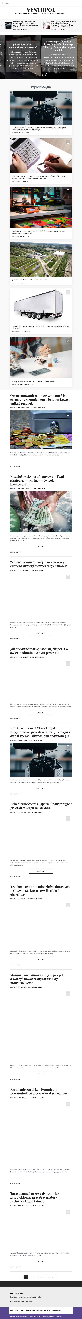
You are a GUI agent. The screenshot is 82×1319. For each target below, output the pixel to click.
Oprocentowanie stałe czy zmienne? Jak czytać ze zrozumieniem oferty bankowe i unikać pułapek (39, 399)
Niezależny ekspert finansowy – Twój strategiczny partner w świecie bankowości (37, 480)
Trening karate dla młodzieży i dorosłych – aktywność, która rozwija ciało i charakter (40, 890)
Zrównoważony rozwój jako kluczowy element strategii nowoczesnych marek (38, 564)
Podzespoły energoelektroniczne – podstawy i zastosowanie (33, 381)
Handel (23, 1310)
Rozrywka (40, 1310)
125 (42, 1277)
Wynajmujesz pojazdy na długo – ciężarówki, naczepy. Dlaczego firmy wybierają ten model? (59, 46)
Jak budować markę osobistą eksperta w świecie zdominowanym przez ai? (39, 651)
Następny (52, 1277)
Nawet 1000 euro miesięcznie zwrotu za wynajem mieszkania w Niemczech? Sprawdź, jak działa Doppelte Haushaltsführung (63, 24)
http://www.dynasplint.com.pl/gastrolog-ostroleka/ (25, 1297)
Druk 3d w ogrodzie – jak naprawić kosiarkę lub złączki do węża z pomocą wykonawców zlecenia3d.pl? (38, 232)
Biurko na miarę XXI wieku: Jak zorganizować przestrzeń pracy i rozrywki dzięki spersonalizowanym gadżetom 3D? (25, 24)
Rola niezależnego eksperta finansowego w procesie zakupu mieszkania (41, 806)
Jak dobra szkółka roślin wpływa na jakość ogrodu (30, 280)
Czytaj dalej (41, 461)
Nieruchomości (30, 1310)
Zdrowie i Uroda (56, 1310)
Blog (18, 466)
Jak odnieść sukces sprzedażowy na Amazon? (23, 46)
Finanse (17, 1310)
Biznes (19, 794)
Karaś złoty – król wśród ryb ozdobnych (21, 1301)
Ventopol (40, 9)
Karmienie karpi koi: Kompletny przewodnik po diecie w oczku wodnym (38, 1091)
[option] (22, 25)
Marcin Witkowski (39, 408)
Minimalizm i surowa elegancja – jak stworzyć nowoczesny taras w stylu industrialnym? (37, 979)
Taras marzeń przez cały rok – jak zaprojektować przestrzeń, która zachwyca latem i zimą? (34, 1197)
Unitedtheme (56, 1316)
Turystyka (47, 1310)
